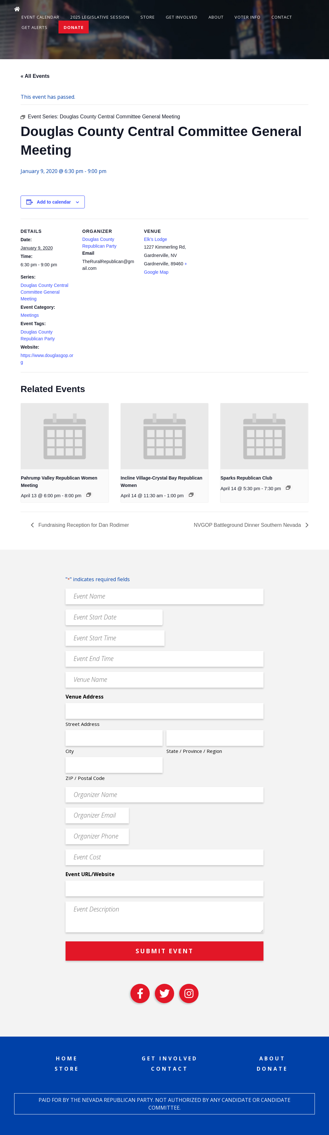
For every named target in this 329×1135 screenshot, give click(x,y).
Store (147, 17)
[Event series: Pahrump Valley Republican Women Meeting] (88, 495)
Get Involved (182, 17)
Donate (74, 27)
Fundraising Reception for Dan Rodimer (83, 525)
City (70, 751)
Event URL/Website (90, 874)
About (216, 17)
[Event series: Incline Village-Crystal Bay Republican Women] (191, 495)
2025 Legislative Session (99, 17)
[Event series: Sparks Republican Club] (288, 488)
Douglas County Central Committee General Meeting (44, 292)
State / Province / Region (194, 751)
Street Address (83, 724)
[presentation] (65, 436)
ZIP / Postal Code (85, 778)
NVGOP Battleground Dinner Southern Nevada (248, 525)
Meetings (30, 315)
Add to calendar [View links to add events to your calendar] (54, 202)
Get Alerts (35, 27)
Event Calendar (40, 17)
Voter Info (248, 17)
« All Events (35, 76)
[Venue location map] (239, 263)
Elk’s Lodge (155, 239)
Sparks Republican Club (246, 478)
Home (67, 1058)
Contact (281, 17)
